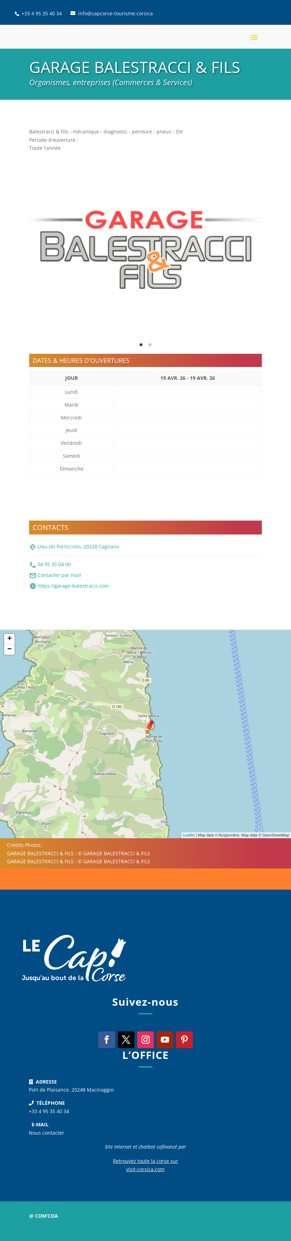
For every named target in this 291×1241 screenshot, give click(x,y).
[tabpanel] (145, 249)
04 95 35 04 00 (50, 565)
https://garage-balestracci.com (69, 586)
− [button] (9, 649)
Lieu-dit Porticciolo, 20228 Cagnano (74, 547)
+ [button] (9, 639)
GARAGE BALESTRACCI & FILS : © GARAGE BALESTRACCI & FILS (78, 853)
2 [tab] (150, 345)
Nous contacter (46, 1132)
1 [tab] (141, 345)
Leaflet (189, 835)
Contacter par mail (55, 575)
